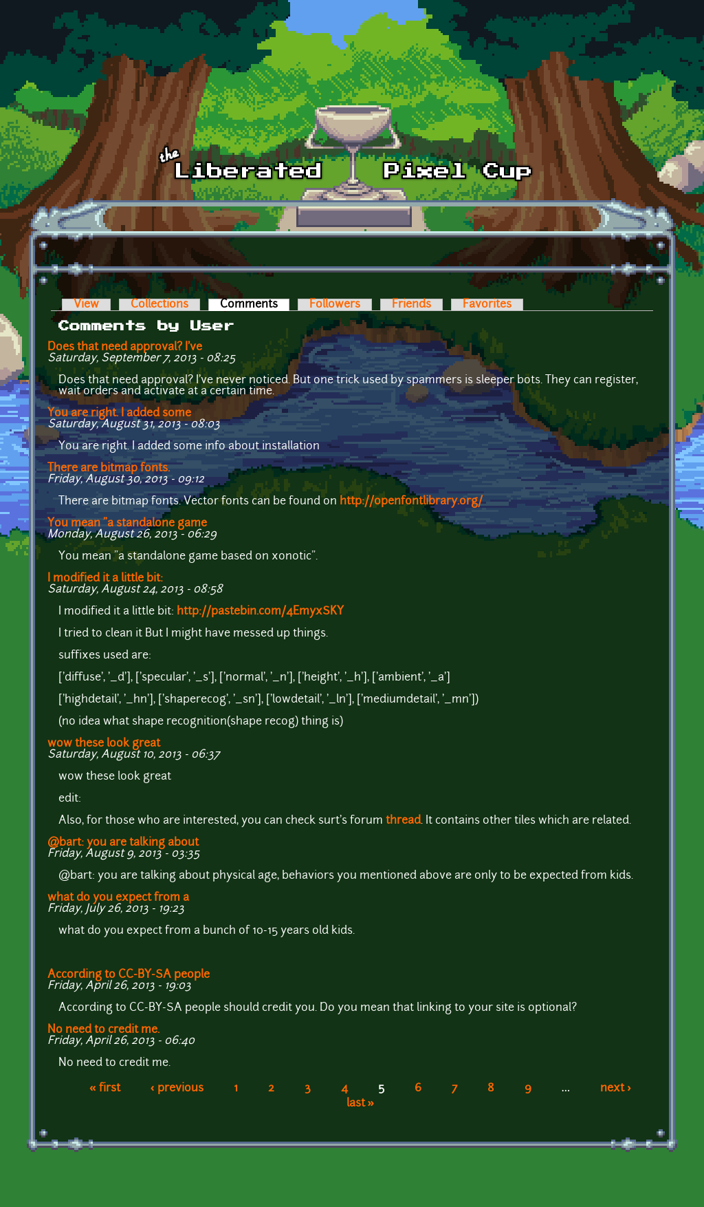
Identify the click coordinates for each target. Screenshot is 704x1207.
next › (615, 1088)
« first (104, 1088)
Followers (334, 304)
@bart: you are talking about (123, 842)
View (86, 304)
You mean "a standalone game (127, 523)
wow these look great (103, 743)
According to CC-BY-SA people (128, 975)
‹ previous (177, 1088)
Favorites (487, 304)
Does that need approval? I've (124, 347)
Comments (254, 304)
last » (360, 1103)
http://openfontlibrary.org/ (411, 501)
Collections (159, 304)
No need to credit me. (103, 1030)
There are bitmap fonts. (108, 468)
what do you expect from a (118, 898)
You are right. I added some (119, 413)
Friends (411, 304)
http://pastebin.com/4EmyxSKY (260, 611)
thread (403, 820)
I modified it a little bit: (105, 578)
